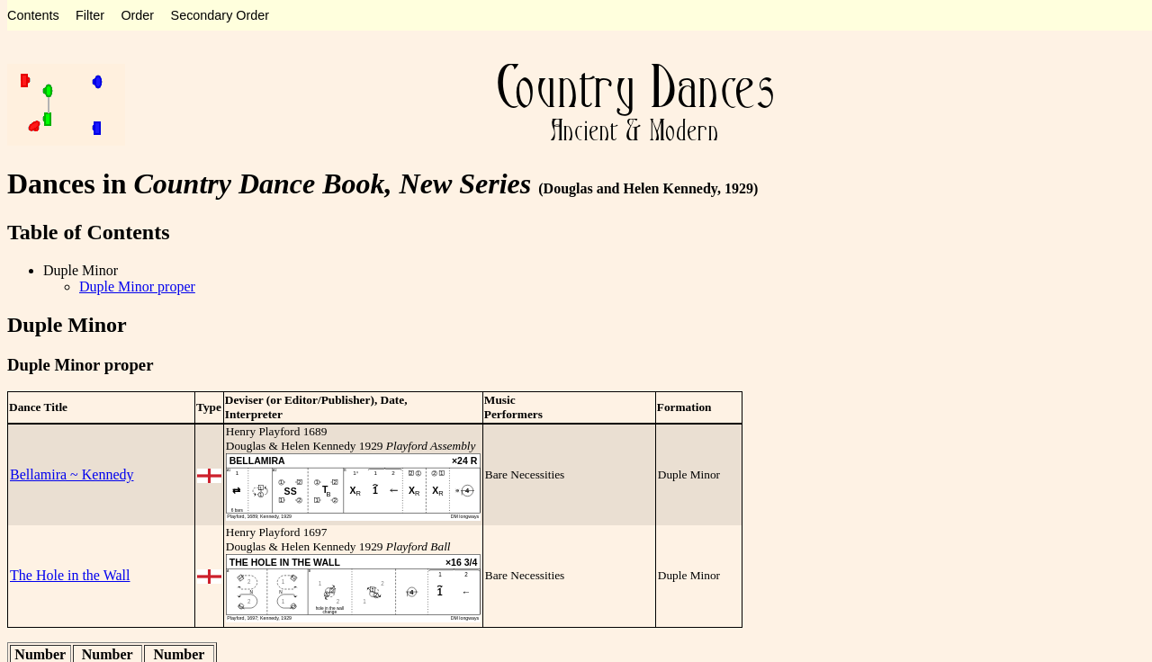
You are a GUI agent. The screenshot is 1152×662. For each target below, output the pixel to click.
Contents (33, 15)
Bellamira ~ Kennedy (72, 474)
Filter (90, 15)
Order (137, 15)
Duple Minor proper (137, 286)
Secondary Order (220, 15)
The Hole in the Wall (70, 575)
